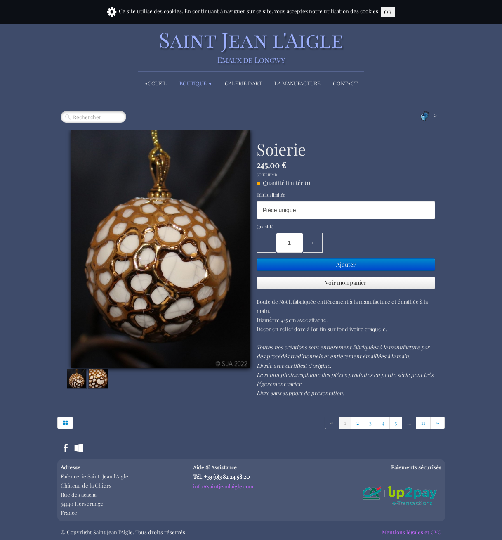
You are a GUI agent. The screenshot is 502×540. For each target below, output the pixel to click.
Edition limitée (271, 195)
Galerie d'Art (243, 83)
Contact (345, 83)
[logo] (251, 46)
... (409, 422)
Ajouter (346, 264)
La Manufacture (297, 83)
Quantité (265, 227)
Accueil (155, 83)
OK (388, 11)
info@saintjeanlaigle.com (223, 486)
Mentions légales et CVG (411, 531)
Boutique (195, 83)
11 (423, 422)
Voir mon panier (345, 283)
